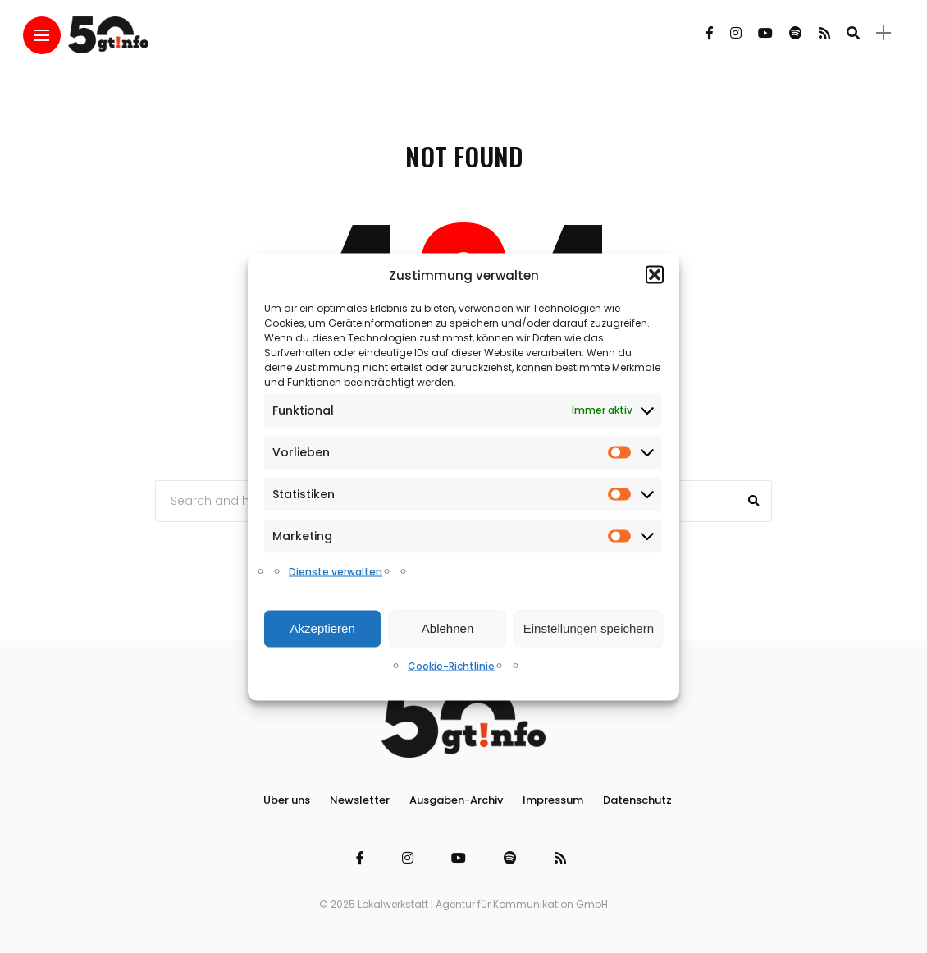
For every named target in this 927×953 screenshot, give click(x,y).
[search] (853, 32)
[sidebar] (883, 33)
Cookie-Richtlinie (451, 665)
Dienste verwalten (335, 571)
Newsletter (360, 800)
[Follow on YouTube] (765, 33)
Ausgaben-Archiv (456, 800)
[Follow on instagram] (736, 33)
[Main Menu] (41, 35)
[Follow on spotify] (795, 33)
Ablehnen (447, 628)
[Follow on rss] (824, 33)
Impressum (553, 800)
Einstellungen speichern (588, 628)
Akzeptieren (322, 628)
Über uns (286, 800)
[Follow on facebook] (710, 33)
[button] (654, 275)
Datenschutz (637, 800)
